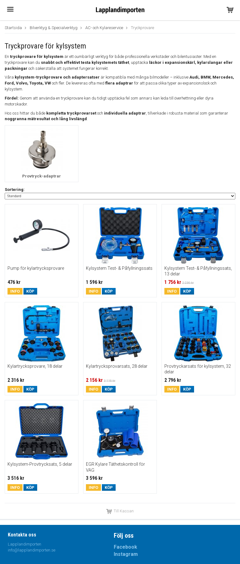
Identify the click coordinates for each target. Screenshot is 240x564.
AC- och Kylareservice (104, 27)
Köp (30, 291)
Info (15, 291)
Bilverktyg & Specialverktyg (54, 27)
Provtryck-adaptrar (41, 176)
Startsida (13, 27)
